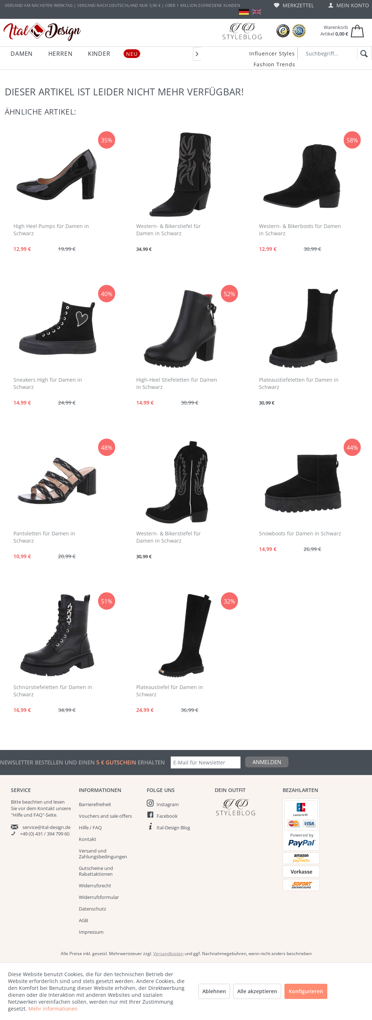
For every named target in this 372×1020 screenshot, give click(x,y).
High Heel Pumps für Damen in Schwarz (51, 230)
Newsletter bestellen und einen (48, 762)
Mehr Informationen (53, 1008)
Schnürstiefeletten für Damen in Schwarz (52, 691)
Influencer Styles (272, 53)
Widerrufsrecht (95, 885)
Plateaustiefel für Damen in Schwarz (169, 691)
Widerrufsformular (99, 897)
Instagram (168, 804)
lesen (59, 802)
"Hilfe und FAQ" (27, 815)
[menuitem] (294, 5)
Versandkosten (168, 953)
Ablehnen (214, 991)
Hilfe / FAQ (90, 827)
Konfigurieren (306, 991)
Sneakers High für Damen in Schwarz (47, 383)
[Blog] (242, 31)
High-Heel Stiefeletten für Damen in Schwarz (176, 383)
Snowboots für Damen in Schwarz (300, 533)
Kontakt (87, 839)
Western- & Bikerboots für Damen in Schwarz (300, 230)
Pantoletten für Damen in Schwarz (44, 537)
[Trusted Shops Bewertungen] (283, 31)
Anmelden (266, 762)
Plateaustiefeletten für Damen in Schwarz (299, 383)
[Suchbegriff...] (335, 53)
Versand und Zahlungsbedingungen (103, 853)
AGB (83, 920)
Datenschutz (92, 908)
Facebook (167, 816)
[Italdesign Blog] (245, 807)
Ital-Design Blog (173, 827)
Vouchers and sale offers (105, 816)
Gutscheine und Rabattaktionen (96, 871)
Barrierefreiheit (95, 804)
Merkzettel (294, 5)
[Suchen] (362, 54)
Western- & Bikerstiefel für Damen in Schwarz (168, 230)
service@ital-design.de (46, 827)
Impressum (91, 932)
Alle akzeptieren (257, 991)
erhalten (150, 762)
